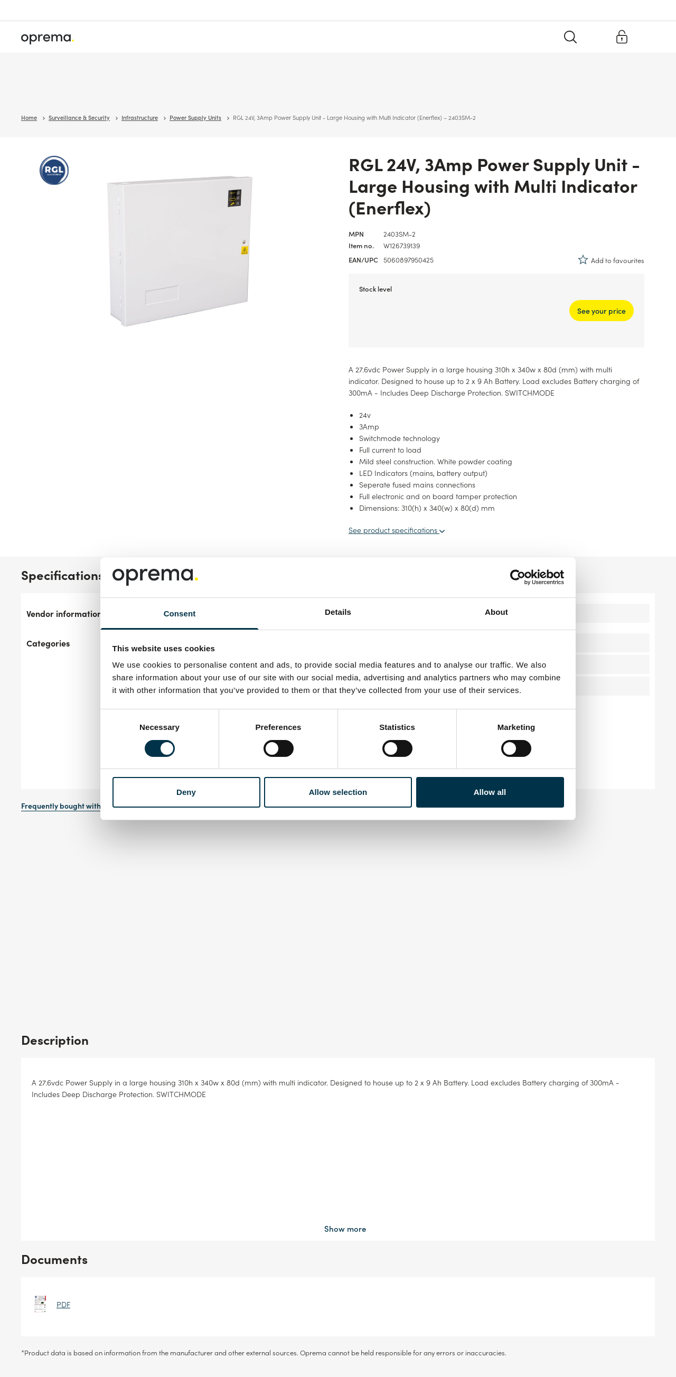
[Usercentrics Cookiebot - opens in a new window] (518, 577)
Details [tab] (338, 611)
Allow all (490, 792)
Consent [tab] (180, 613)
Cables (172, 90)
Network (127, 90)
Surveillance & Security (57, 90)
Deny (186, 792)
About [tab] (496, 611)
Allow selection (338, 792)
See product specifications (397, 529)
